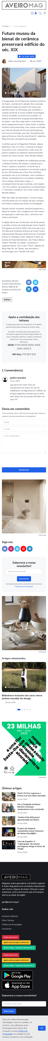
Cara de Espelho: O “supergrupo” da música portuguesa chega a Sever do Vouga (31, 845)
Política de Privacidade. (24, 586)
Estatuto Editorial (10, 916)
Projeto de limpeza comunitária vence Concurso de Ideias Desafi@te (30, 831)
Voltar (7, 299)
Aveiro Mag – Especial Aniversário (19, 948)
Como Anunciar (11, 937)
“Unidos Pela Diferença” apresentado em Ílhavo (28, 818)
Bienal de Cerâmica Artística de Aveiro (11, 290)
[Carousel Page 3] (25, 709)
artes (5, 287)
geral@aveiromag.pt (10, 902)
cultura (6, 284)
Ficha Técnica (8, 920)
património (16, 284)
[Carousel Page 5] (30, 709)
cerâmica (7, 281)
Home (5, 26)
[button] (40, 13)
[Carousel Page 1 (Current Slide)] (18, 709)
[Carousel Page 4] (27, 709)
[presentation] (24, 460)
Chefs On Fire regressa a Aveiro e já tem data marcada (31, 794)
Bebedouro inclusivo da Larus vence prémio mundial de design (22, 697)
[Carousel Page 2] (22, 709)
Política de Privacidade (12, 924)
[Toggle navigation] (32, 13)
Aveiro (16, 281)
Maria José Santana (17, 61)
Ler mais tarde (26, 56)
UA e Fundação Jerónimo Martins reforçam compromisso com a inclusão (30, 807)
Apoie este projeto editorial (16, 942)
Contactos (6, 929)
